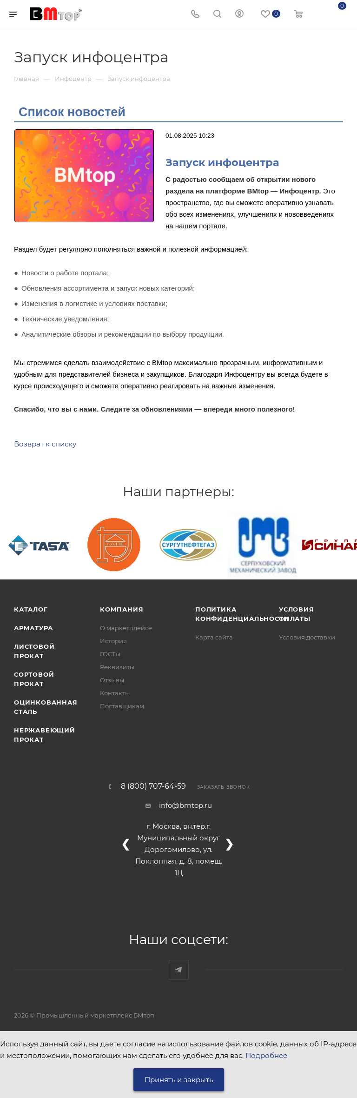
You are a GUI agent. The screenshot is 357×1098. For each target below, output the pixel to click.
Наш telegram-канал (179, 970)
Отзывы (112, 680)
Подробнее (266, 1055)
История (113, 641)
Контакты (115, 693)
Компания (121, 609)
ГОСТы (110, 654)
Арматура (33, 628)
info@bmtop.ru (185, 805)
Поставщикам (122, 706)
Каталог (31, 609)
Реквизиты (117, 667)
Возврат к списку (45, 443)
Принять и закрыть (179, 1079)
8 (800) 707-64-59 (153, 786)
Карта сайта (214, 637)
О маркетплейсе (126, 628)
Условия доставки (307, 637)
